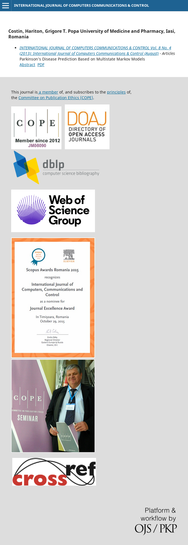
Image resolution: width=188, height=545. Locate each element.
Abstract (27, 64)
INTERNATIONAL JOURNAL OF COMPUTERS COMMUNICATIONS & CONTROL (81, 5)
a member (48, 92)
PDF (40, 64)
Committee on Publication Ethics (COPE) (55, 97)
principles (116, 92)
